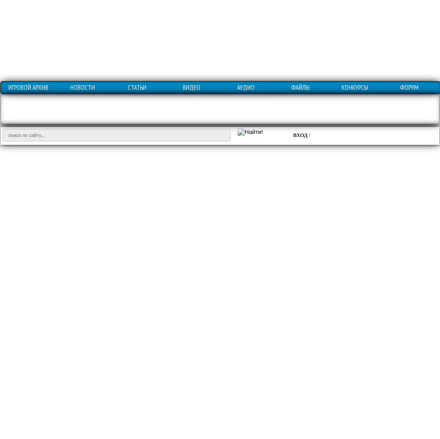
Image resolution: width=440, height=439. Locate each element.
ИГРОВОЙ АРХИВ (28, 87)
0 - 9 (13, 102)
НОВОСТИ (82, 87)
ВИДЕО (191, 87)
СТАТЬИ (137, 87)
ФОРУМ (409, 87)
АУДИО (246, 87)
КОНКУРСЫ (355, 87)
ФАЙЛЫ (300, 87)
